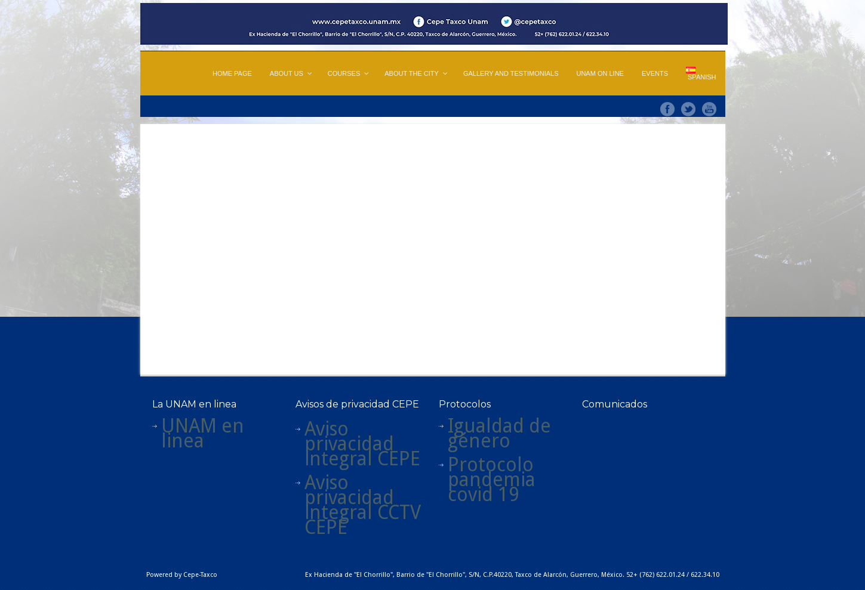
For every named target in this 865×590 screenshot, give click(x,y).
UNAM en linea (202, 433)
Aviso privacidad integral (349, 497)
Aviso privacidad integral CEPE (362, 444)
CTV (404, 512)
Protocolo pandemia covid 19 (491, 479)
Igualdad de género (499, 433)
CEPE (325, 527)
